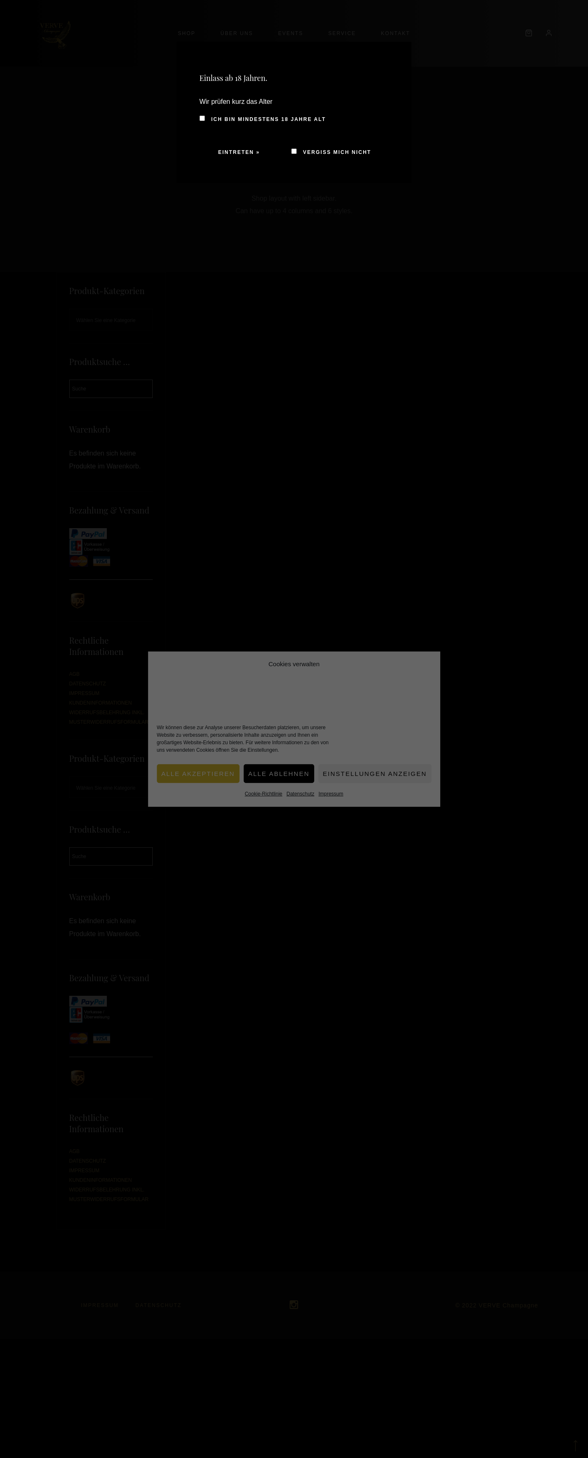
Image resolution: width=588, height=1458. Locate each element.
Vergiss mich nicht (331, 152)
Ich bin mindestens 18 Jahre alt (262, 119)
